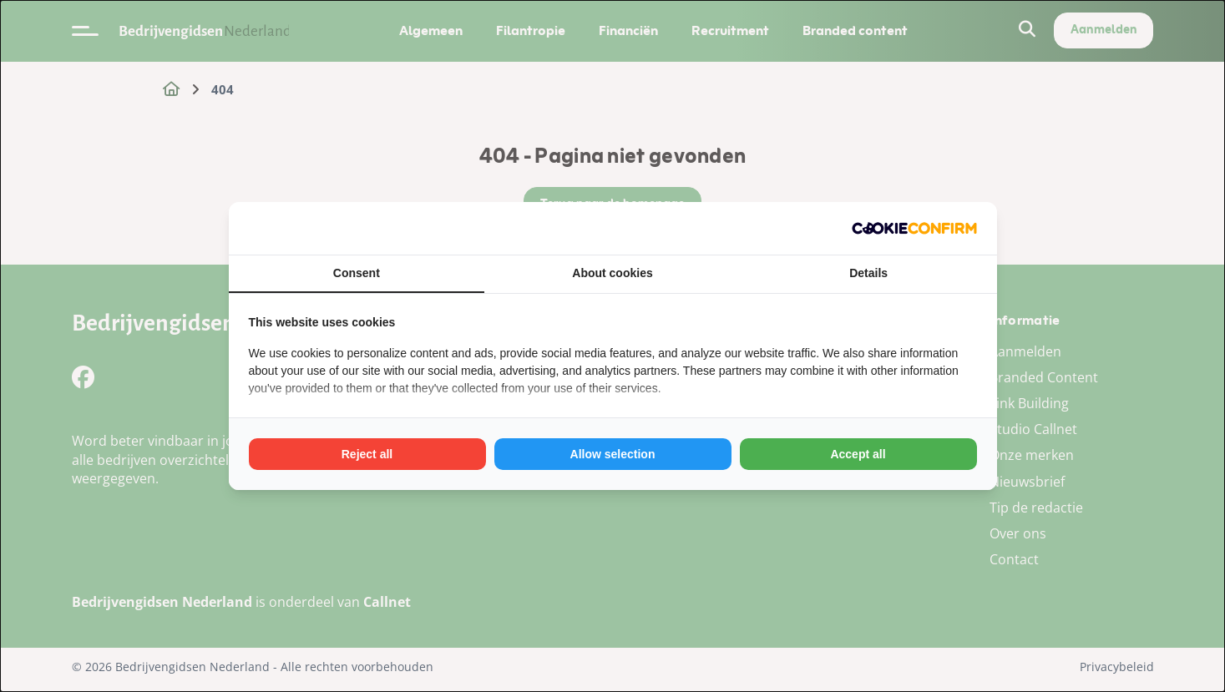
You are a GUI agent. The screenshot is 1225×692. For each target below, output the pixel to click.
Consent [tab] (356, 273)
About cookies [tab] (612, 273)
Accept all (857, 454)
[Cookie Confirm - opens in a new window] (914, 228)
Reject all (367, 454)
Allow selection (613, 454)
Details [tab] (868, 273)
